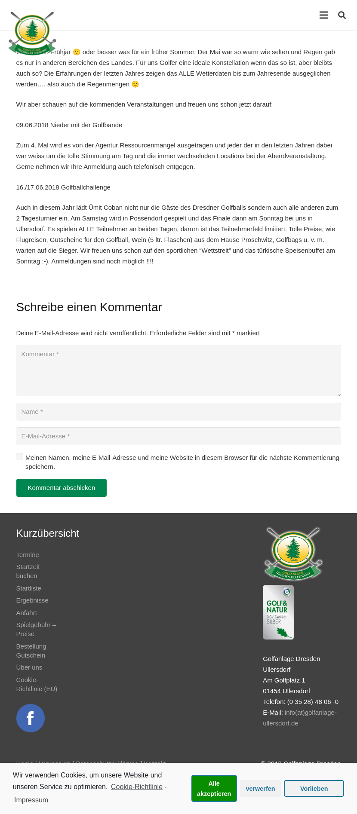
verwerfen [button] (260, 788)
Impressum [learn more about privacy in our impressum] (31, 800)
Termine (27, 554)
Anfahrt (26, 612)
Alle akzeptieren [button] (214, 788)
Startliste (28, 588)
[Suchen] (342, 15)
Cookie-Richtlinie (137, 786)
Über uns (29, 667)
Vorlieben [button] (314, 788)
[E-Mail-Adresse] (178, 436)
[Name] (178, 412)
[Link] (32, 33)
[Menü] (323, 15)
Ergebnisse (32, 600)
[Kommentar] (178, 370)
